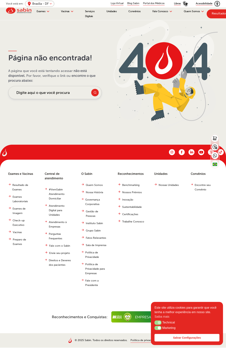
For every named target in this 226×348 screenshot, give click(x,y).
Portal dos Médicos (154, 3)
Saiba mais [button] (161, 316)
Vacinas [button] (65, 11)
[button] (157, 322)
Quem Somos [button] (192, 11)
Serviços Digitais (90, 14)
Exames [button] (41, 11)
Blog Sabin (133, 3)
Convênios (134, 11)
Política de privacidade (143, 340)
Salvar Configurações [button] (187, 337)
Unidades (111, 11)
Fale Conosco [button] (160, 11)
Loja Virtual (117, 3)
